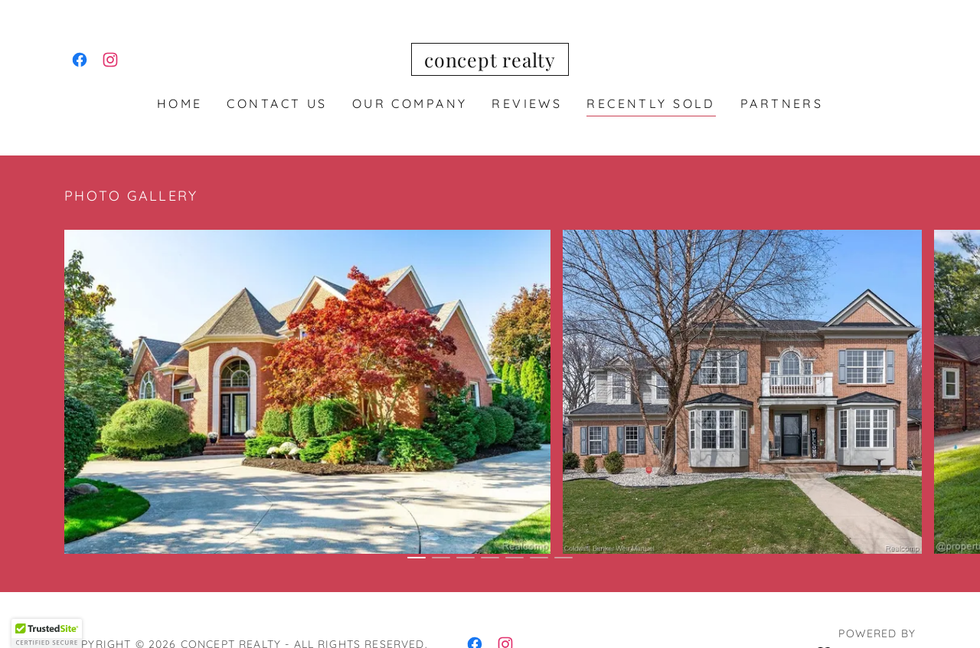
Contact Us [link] (277, 103)
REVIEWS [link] (527, 103)
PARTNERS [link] (781, 103)
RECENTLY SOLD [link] (651, 103)
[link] (79, 59)
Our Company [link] (410, 103)
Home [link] (180, 103)
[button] (46, 633)
